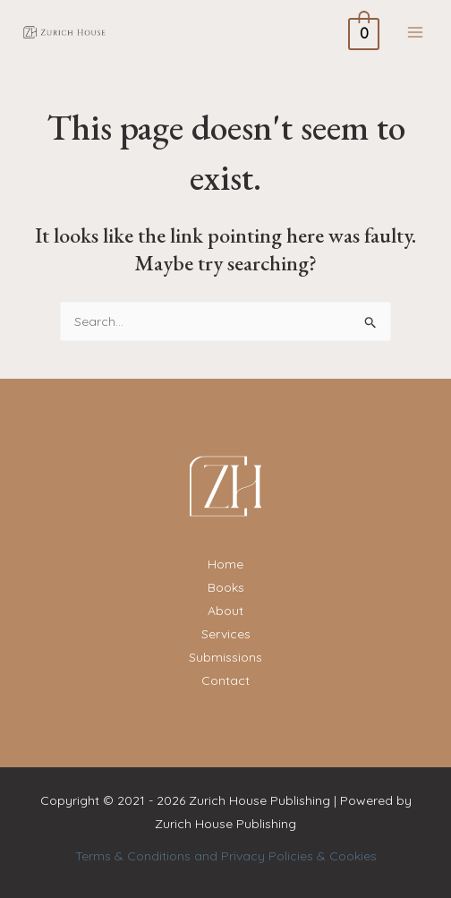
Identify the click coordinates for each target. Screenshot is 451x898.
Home (225, 564)
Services (226, 634)
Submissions (225, 657)
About (225, 611)
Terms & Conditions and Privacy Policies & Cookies (226, 856)
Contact (225, 680)
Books (226, 587)
